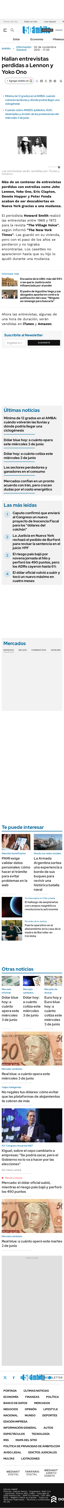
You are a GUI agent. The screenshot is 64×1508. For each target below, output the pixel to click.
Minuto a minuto (13, 1177)
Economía (36, 39)
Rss (6, 1440)
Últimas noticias (36, 1391)
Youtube (40, 1377)
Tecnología (41, 1434)
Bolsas (23, 650)
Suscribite (44, 342)
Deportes (49, 1415)
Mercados (42, 1403)
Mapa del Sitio (26, 1440)
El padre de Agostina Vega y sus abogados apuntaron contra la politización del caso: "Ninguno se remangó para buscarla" (40, 296)
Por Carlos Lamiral (11, 1170)
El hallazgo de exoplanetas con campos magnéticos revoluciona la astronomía (41, 905)
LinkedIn (31, 1377)
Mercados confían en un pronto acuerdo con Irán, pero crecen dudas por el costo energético (29, 485)
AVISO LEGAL (12, 1452)
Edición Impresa (15, 1421)
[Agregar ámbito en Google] (19, 81)
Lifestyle (50, 1409)
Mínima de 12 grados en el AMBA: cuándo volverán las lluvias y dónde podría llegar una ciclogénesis (32, 100)
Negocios (10, 1409)
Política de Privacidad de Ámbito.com (31, 1446)
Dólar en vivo (30, 21)
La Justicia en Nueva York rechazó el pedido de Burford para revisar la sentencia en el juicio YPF (36, 541)
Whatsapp (49, 1377)
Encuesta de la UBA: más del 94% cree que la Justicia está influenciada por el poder (41, 282)
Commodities (38, 650)
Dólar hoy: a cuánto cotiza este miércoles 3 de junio (28, 455)
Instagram (22, 1377)
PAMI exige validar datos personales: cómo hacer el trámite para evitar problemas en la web (16, 871)
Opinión (31, 1409)
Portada (10, 1391)
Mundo (30, 1415)
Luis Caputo (50, 21)
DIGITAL (13, 1473)
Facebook (14, 1377)
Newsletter (53, 1377)
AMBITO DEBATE (51, 1473)
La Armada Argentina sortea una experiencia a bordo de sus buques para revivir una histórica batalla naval (48, 874)
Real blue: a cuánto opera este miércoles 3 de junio (26, 1076)
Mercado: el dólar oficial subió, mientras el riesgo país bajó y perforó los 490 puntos (32, 1187)
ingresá (58, 30)
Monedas (8, 650)
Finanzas (32, 1397)
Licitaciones (30, 1458)
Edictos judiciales (42, 1452)
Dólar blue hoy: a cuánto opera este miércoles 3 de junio (28, 442)
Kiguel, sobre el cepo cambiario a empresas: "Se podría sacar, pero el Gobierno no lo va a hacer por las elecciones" (30, 1157)
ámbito (6, 48)
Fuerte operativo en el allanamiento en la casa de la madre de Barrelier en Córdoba (43, 930)
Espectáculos (14, 1434)
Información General (23, 48)
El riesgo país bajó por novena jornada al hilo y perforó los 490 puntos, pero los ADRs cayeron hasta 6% (36, 560)
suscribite (47, 30)
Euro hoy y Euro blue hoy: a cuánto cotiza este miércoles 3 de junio (53, 1010)
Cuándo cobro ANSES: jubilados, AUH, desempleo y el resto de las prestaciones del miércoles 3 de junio (32, 114)
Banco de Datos (15, 1403)
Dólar (16, 39)
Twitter (5, 1377)
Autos (48, 1428)
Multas (8, 1458)
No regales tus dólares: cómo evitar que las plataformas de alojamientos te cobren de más (31, 1096)
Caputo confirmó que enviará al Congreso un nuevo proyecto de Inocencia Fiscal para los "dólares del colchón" (36, 521)
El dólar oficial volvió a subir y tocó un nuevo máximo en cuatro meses (36, 576)
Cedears (56, 650)
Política (52, 1397)
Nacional (10, 1415)
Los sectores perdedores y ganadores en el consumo (25, 469)
